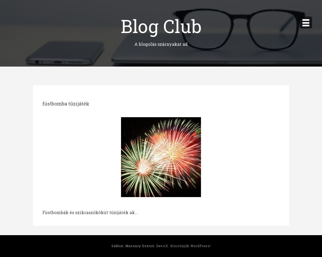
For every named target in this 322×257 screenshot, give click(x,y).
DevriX (162, 246)
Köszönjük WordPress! (190, 246)
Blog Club (161, 25)
